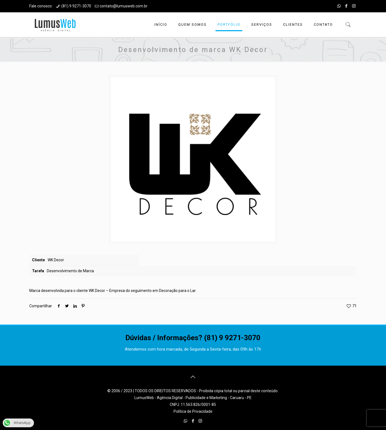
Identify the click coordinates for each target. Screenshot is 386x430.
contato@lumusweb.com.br (124, 6)
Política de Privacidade (193, 411)
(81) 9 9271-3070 (76, 6)
